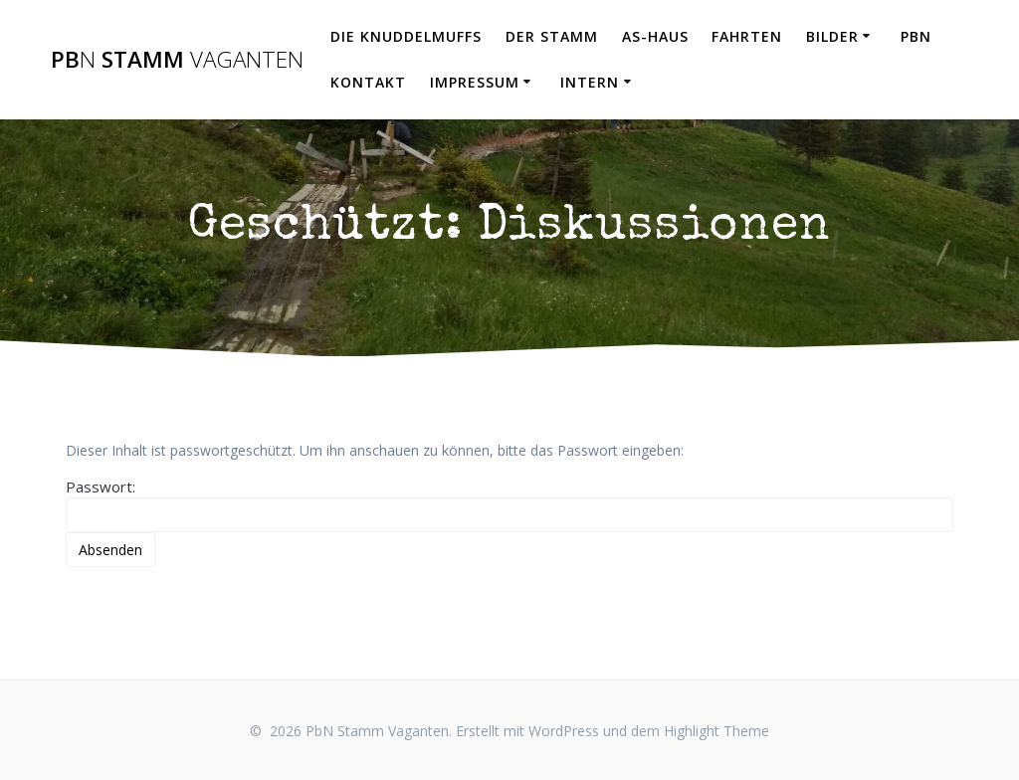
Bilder (832, 36)
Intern (589, 82)
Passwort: (509, 504)
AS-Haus (655, 36)
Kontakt (368, 82)
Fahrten (747, 36)
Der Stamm (552, 36)
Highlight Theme (716, 730)
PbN (916, 36)
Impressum (474, 82)
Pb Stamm (177, 60)
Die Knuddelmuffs (406, 36)
